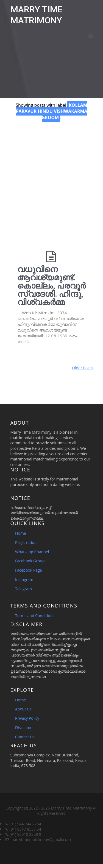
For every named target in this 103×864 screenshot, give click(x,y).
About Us (23, 709)
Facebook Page (28, 570)
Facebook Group (29, 560)
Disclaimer (24, 727)
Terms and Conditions (34, 615)
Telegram (23, 588)
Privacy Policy (27, 718)
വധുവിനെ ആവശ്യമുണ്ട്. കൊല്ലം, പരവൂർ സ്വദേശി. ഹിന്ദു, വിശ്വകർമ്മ (51, 285)
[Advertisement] (51, 183)
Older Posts (82, 367)
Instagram (24, 579)
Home (20, 533)
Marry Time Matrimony (72, 808)
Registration (26, 542)
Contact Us (25, 736)
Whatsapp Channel (32, 551)
